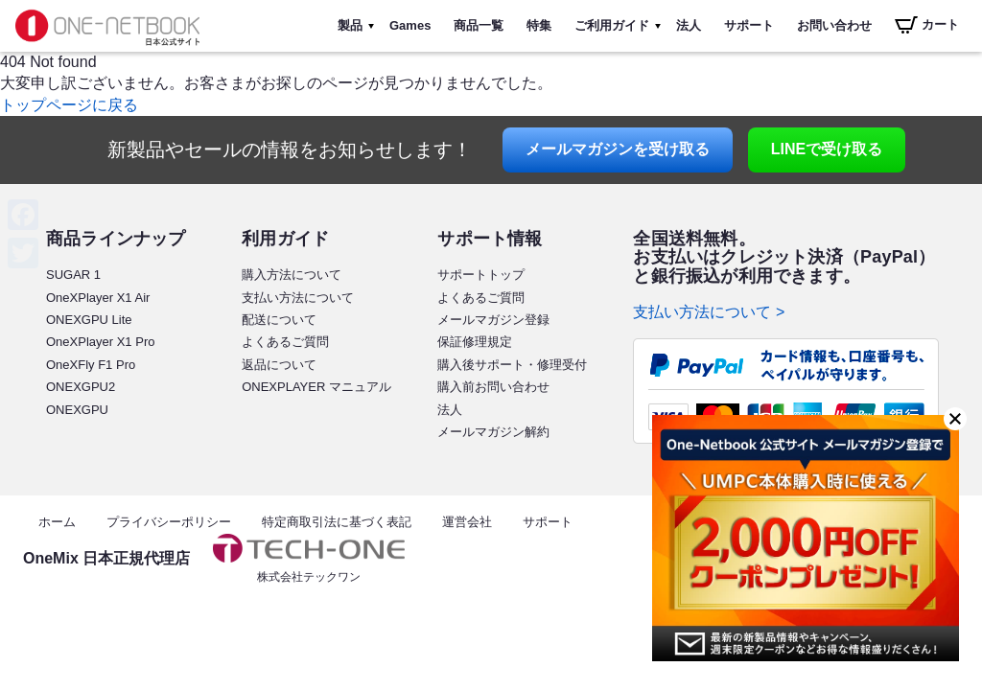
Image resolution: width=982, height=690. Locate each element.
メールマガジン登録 (493, 319)
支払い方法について (298, 297)
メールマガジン (618, 149)
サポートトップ (481, 274)
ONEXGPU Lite (89, 319)
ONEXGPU (77, 409)
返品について (279, 364)
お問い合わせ (834, 25)
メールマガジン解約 (493, 432)
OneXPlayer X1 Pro (100, 341)
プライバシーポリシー (168, 522)
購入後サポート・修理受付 (512, 364)
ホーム (57, 522)
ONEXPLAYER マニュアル (316, 387)
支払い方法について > (708, 312)
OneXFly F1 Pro (90, 364)
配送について (279, 319)
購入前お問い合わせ (493, 387)
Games (410, 25)
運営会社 (467, 522)
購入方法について (291, 274)
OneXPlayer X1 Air (98, 297)
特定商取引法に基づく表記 (336, 522)
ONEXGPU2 (80, 387)
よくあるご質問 (285, 341)
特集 (538, 25)
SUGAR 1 (73, 274)
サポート (749, 25)
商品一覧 (478, 25)
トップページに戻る (69, 105)
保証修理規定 (474, 341)
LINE (826, 149)
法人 (688, 25)
